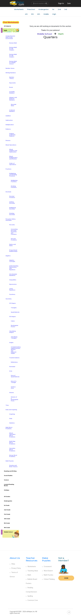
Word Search (47, 571)
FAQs (12, 564)
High (54, 14)
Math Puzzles (47, 575)
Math (28, 575)
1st (53, 9)
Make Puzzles (46, 559)
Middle (46, 14)
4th (26, 14)
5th (32, 14)
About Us (15, 558)
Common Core (32, 600)
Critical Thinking (48, 579)
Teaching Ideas (32, 571)
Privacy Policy (15, 568)
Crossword (46, 567)
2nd (59, 9)
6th (38, 14)
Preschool (31, 9)
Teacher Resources (31, 559)
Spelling (29, 596)
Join (66, 578)
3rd (65, 9)
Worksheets (18, 9)
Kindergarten (43, 9)
